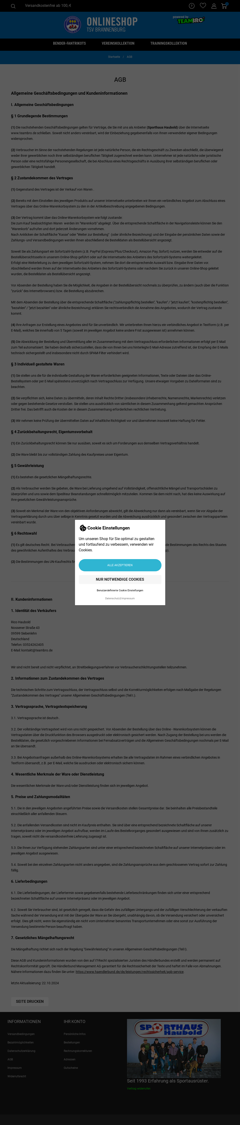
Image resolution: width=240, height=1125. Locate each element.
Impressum (128, 598)
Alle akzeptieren (120, 565)
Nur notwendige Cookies (120, 579)
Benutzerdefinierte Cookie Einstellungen (120, 590)
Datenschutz (112, 598)
